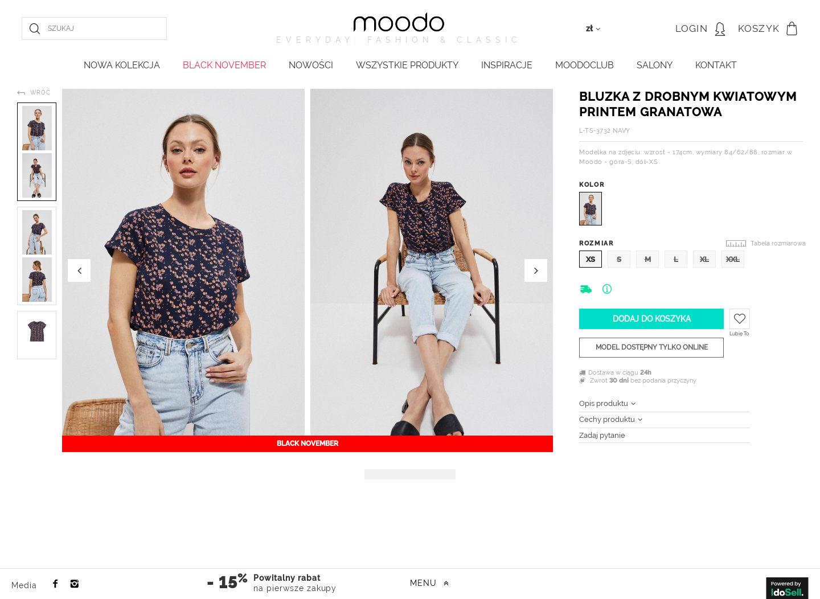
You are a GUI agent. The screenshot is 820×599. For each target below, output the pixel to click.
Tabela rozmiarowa (778, 243)
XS (590, 259)
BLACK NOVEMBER (224, 65)
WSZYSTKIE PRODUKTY (407, 65)
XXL (733, 259)
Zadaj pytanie (602, 435)
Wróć (40, 92)
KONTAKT (716, 65)
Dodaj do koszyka (652, 318)
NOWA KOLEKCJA (122, 65)
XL (704, 259)
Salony (655, 65)
